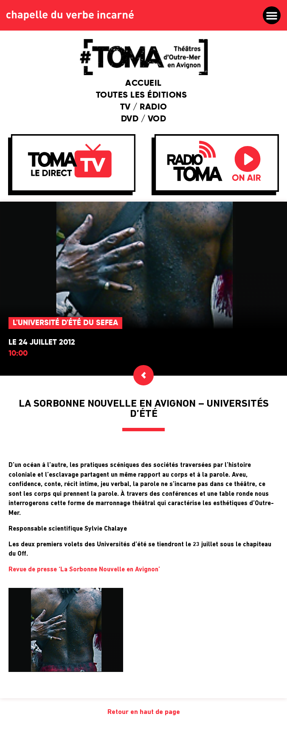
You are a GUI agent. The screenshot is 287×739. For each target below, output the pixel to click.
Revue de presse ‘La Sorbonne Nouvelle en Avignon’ (84, 570)
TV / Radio (143, 107)
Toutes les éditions (143, 95)
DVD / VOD (143, 119)
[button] (272, 15)
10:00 (18, 353)
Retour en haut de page (143, 712)
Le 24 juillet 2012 (41, 342)
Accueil (143, 83)
